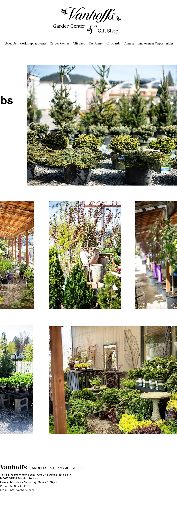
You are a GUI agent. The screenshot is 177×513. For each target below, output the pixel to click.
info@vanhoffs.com (21, 489)
